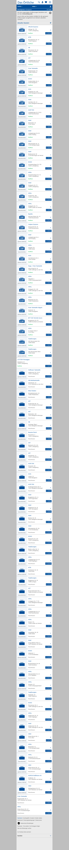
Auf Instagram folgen (35, 826)
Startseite (19, 818)
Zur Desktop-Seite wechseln (24, 832)
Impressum (20, 820)
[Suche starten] (39, 2)
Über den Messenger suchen (24, 828)
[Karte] (50, 6)
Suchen (19, 835)
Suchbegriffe (26, 818)
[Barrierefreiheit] (50, 2)
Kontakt (32, 818)
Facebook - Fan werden (23, 826)
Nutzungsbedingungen (29, 820)
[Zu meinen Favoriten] (46, 2)
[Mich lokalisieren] (34, 23)
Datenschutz (39, 820)
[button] (25, 823)
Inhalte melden (38, 818)
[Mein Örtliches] (43, 2)
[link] (50, 13)
